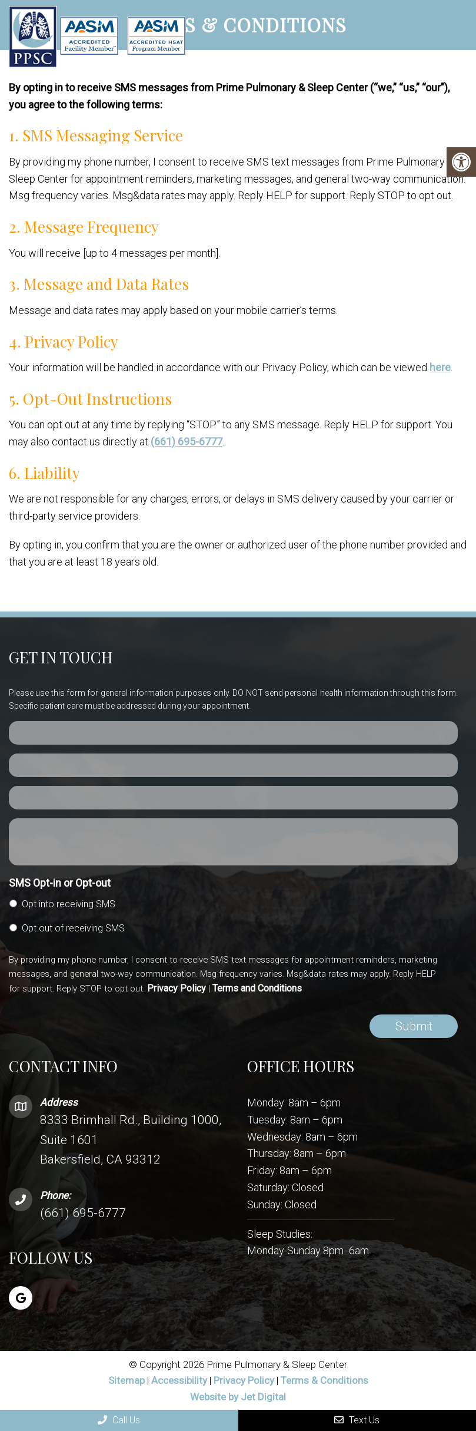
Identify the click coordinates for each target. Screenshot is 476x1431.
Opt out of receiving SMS (73, 928)
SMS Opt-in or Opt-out (60, 883)
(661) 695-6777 (186, 441)
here (440, 367)
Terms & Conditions (324, 1380)
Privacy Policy (176, 988)
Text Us (357, 1420)
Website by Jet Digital (238, 1397)
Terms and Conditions (257, 988)
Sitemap (126, 1380)
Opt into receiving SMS (68, 904)
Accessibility (179, 1380)
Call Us (119, 1420)
